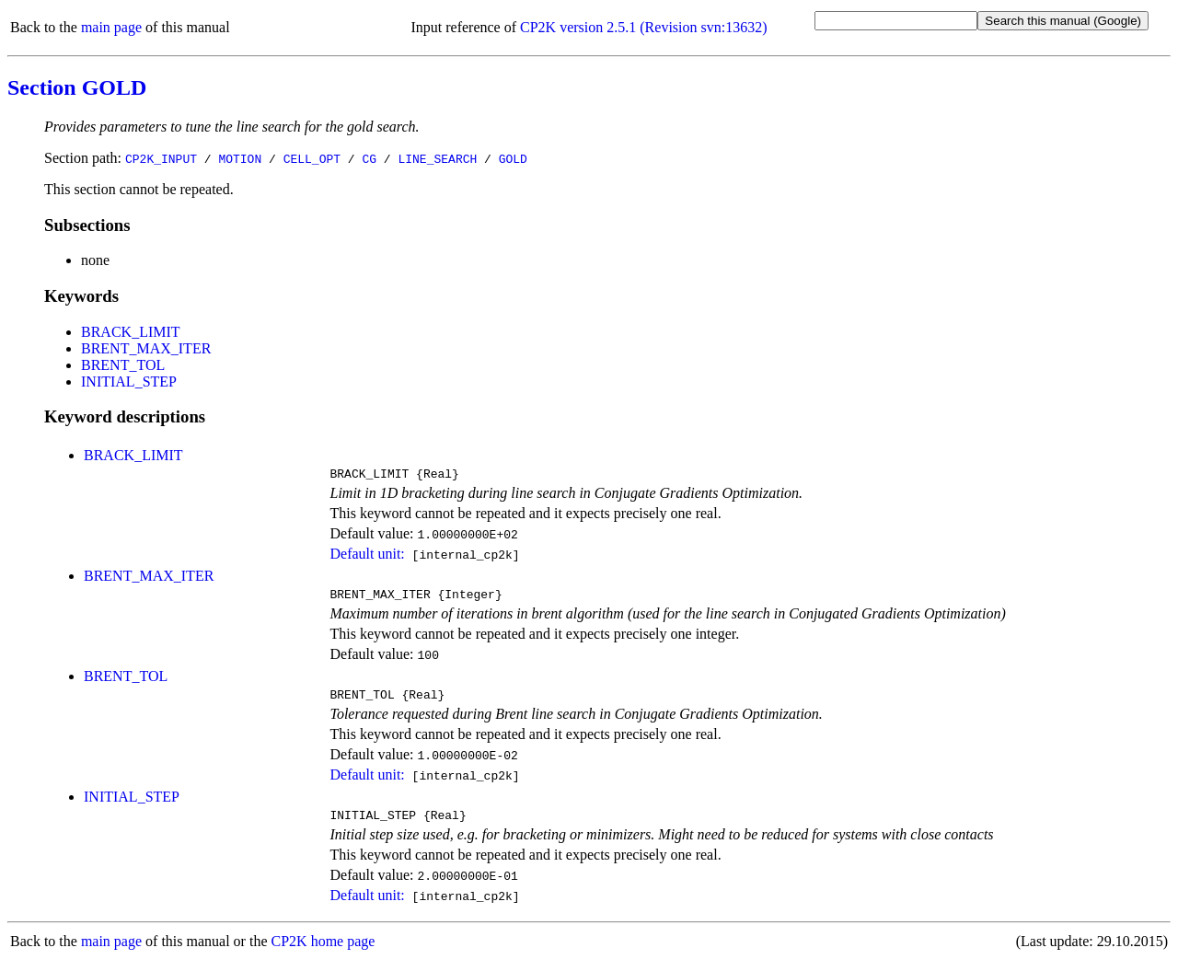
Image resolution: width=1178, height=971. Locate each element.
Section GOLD (76, 87)
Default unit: (366, 556)
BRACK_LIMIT (130, 332)
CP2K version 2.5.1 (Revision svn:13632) (643, 27)
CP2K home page (323, 952)
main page (111, 27)
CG (369, 158)
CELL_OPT (312, 158)
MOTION (239, 158)
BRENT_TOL (123, 365)
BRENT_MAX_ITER (146, 348)
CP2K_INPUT (161, 158)
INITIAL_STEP (129, 381)
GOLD (513, 158)
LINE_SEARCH (437, 158)
